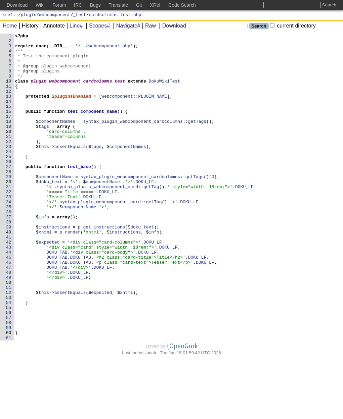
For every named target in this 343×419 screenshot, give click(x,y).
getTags (197, 139)
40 (10, 272)
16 (10, 127)
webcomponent (55, 15)
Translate (118, 5)
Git (139, 5)
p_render (70, 272)
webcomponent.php (110, 49)
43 (10, 290)
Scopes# (97, 27)
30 (10, 212)
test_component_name (92, 127)
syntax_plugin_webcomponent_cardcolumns (133, 139)
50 (10, 332)
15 (10, 121)
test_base (79, 194)
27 (10, 194)
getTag (152, 218)
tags (44, 145)
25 (10, 181)
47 (10, 314)
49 (10, 326)
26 (10, 188)
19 (10, 145)
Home (10, 27)
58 (10, 381)
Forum (59, 5)
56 (10, 369)
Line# (74, 27)
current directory (293, 27)
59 (10, 387)
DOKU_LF (145, 212)
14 (10, 115)
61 (10, 399)
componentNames (57, 139)
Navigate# (126, 27)
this (44, 169)
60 (10, 393)
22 (10, 163)
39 (10, 266)
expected (49, 284)
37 (10, 254)
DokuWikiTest (164, 91)
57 (10, 375)
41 (10, 278)
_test (79, 15)
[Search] (218, 27)
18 (10, 139)
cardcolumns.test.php (115, 15)
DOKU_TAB (57, 296)
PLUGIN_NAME (152, 109)
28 (10, 200)
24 (10, 175)
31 (10, 218)
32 (10, 224)
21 (10, 157)
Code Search (182, 5)
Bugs (95, 5)
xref (7, 15)
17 (10, 133)
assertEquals (70, 169)
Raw (148, 27)
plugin (29, 15)
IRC (78, 5)
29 (10, 206)
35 (10, 242)
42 (10, 284)
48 (10, 320)
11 (10, 97)
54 (10, 357)
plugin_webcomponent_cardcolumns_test (78, 91)
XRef (155, 5)
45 (10, 302)
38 (10, 260)
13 (10, 109)
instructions (54, 266)
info (44, 254)
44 (10, 296)
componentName (56, 206)
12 (10, 103)
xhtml (45, 272)
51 (10, 338)
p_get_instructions (101, 266)
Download (172, 27)
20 (10, 151)
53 (10, 351)
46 (10, 308)
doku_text (50, 212)
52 (10, 345)
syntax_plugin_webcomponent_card (97, 218)
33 (10, 230)
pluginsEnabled (72, 109)
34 (10, 236)
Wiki (40, 5)
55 (10, 363)
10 (10, 91)
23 (10, 169)
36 (10, 248)
